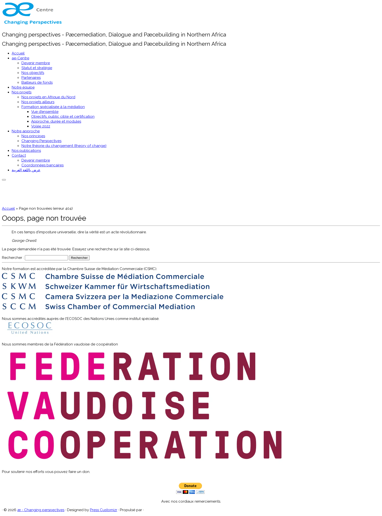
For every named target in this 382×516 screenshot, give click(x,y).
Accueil (18, 53)
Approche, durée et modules (56, 121)
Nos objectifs (32, 73)
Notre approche (26, 131)
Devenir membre (35, 63)
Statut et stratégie (36, 68)
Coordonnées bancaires (42, 165)
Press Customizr (103, 510)
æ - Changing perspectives (40, 510)
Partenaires (31, 77)
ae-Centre (20, 58)
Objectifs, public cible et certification (63, 116)
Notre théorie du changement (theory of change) (63, 146)
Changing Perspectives (41, 141)
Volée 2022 (40, 126)
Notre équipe (23, 87)
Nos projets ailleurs (37, 102)
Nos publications (26, 150)
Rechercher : (13, 257)
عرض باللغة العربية (26, 170)
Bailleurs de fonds (37, 82)
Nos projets (21, 92)
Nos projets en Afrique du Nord (48, 97)
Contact (19, 155)
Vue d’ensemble (44, 111)
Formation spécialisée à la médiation (53, 107)
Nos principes (33, 136)
